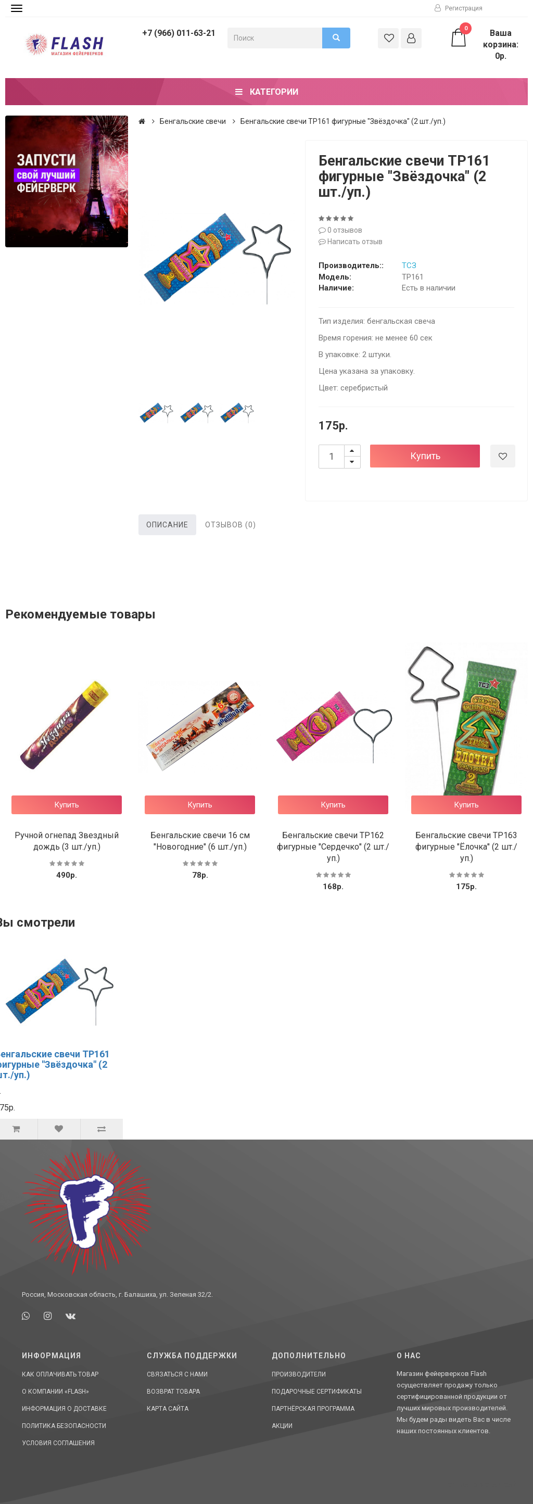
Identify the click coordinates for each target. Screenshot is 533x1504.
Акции (282, 1426)
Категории (266, 92)
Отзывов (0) (230, 525)
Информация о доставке (64, 1408)
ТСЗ (409, 265)
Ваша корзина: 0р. (483, 44)
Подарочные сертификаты (317, 1391)
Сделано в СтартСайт (484, 1485)
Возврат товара (173, 1391)
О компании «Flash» (55, 1391)
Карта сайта (167, 1408)
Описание (167, 525)
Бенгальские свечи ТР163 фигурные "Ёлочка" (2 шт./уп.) (466, 846)
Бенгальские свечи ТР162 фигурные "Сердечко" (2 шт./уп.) (333, 846)
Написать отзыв (351, 241)
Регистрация (459, 8)
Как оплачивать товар (60, 1374)
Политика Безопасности (64, 1426)
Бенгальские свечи (193, 121)
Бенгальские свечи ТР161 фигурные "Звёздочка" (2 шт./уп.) (343, 121)
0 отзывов (340, 230)
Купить (425, 455)
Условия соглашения (58, 1443)
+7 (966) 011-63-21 (178, 33)
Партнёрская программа (313, 1408)
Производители (299, 1374)
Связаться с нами (177, 1374)
